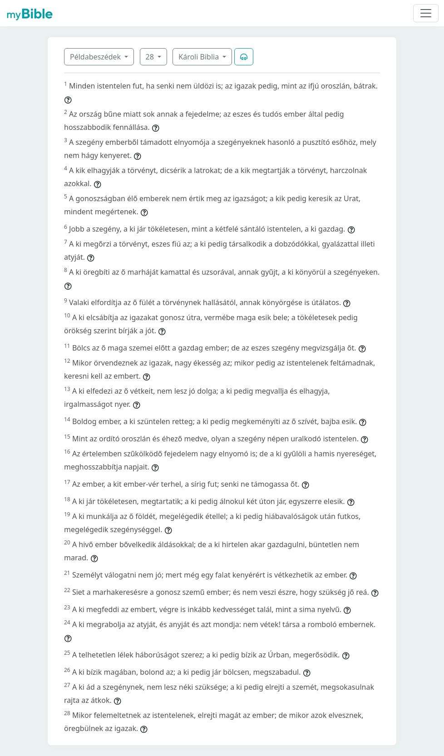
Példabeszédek (96, 57)
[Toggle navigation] (426, 13)
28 (151, 57)
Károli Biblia (199, 57)
